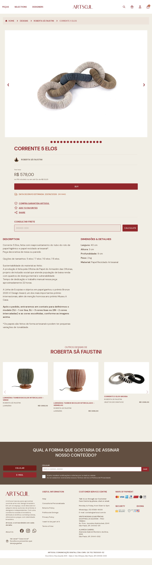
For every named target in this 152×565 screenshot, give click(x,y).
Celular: (46, 465)
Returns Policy (48, 508)
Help (44, 499)
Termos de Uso (83, 478)
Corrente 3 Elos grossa (116, 396)
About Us (9, 532)
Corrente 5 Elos (68, 21)
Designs (24, 21)
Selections (21, 7)
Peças (5, 7)
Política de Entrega (50, 512)
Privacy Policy (48, 517)
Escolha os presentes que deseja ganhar (21, 542)
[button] (76, 212)
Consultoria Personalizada (53, 503)
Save (145, 469)
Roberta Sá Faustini (44, 21)
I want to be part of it (51, 522)
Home (9, 21)
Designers (37, 7)
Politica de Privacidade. (101, 478)
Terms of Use (47, 526)
